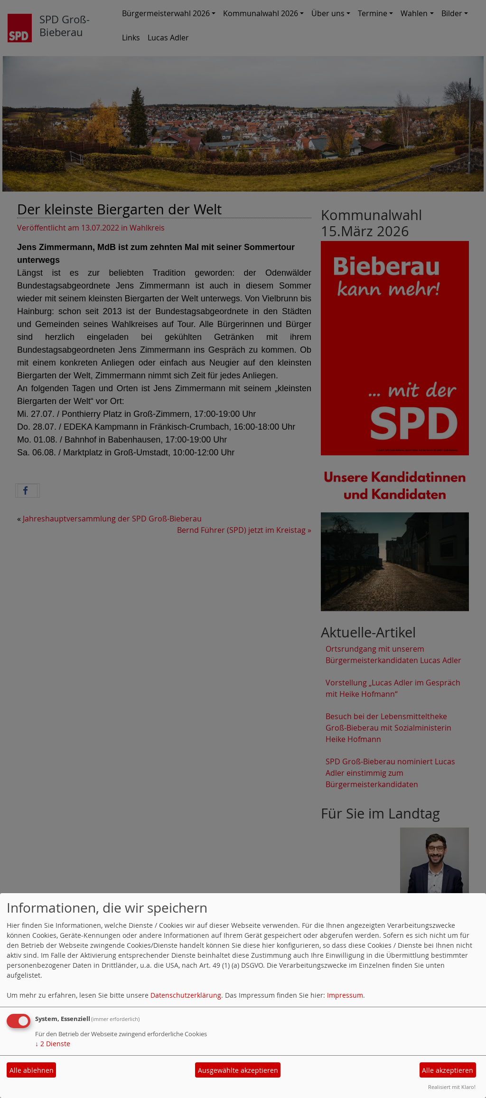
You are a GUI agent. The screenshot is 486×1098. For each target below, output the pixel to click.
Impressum (345, 995)
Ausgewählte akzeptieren (238, 1070)
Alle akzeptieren (447, 1070)
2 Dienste (52, 1043)
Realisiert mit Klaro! (452, 1086)
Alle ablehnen (31, 1070)
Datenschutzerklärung (185, 995)
